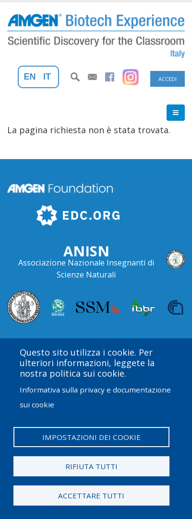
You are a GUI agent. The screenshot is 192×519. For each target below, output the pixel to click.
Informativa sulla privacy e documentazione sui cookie (95, 397)
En (30, 76)
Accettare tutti (91, 495)
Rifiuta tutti (91, 466)
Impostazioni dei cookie (91, 437)
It (47, 76)
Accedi (167, 78)
